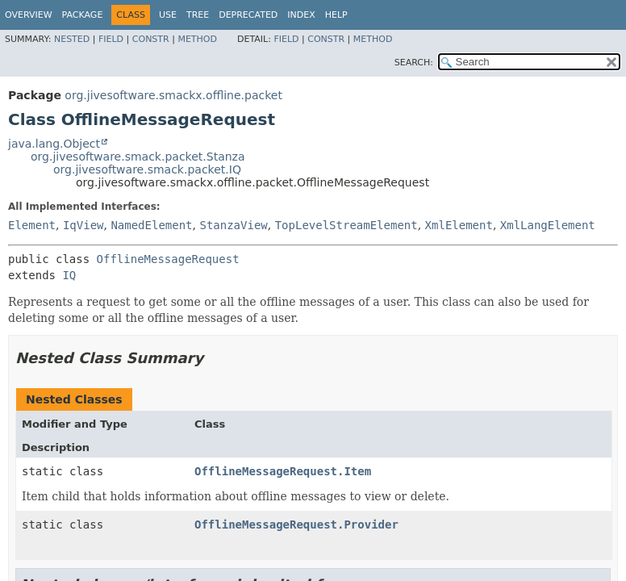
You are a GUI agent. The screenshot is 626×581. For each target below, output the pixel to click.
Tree (197, 15)
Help (336, 15)
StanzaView (233, 225)
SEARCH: (413, 62)
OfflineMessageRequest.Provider (296, 524)
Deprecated (248, 15)
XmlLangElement (547, 225)
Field (110, 39)
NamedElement (151, 225)
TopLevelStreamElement (346, 225)
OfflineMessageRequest (168, 259)
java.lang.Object (54, 143)
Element (32, 225)
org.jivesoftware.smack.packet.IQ (147, 169)
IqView (83, 225)
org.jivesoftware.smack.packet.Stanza (138, 156)
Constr (150, 39)
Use (168, 15)
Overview (28, 15)
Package (82, 15)
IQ (69, 275)
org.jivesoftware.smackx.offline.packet (173, 95)
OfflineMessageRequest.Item (282, 471)
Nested (72, 39)
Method (197, 39)
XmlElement (459, 225)
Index (301, 15)
